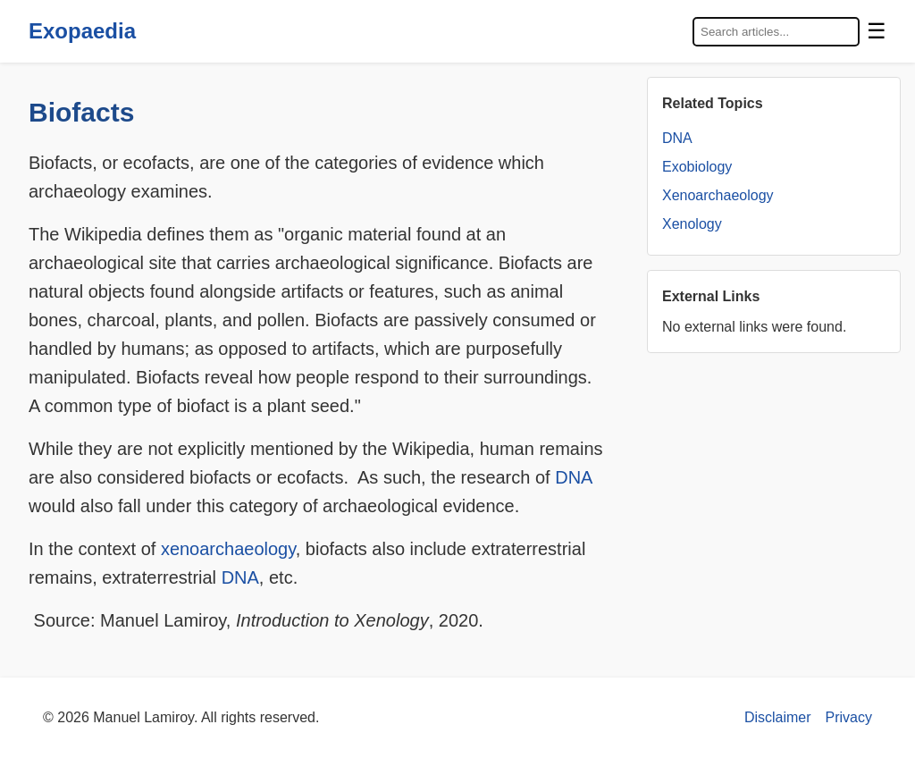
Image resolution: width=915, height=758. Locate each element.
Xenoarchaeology (718, 195)
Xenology (692, 224)
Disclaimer (777, 717)
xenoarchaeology (228, 549)
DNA (573, 477)
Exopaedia (82, 31)
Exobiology (697, 166)
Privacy (849, 717)
